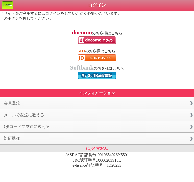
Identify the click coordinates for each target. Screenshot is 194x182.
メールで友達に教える (24, 115)
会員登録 (12, 103)
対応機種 (12, 138)
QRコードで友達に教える (27, 126)
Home (7, 5)
